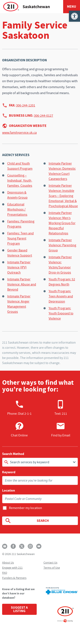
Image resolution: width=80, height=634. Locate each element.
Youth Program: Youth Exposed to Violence (61, 313)
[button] (74, 16)
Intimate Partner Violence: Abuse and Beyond (21, 284)
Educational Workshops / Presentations (17, 209)
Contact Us (50, 562)
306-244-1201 (25, 105)
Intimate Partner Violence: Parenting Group (62, 245)
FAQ (4, 573)
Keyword (8, 472)
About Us (8, 562)
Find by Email (60, 429)
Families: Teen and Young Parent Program (20, 238)
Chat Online (19, 429)
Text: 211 (60, 408)
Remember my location (25, 508)
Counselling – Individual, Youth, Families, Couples (19, 180)
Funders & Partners (14, 578)
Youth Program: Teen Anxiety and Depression (61, 296)
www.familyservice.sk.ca (19, 133)
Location (8, 490)
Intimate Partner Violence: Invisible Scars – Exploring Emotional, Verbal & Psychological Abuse (63, 196)
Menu (71, 6)
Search (27, 520)
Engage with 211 (12, 567)
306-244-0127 (43, 115)
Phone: (19, 408)
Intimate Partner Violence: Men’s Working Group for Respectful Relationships (62, 223)
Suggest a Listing (19, 609)
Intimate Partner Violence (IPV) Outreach (19, 267)
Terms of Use (52, 567)
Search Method (13, 454)
